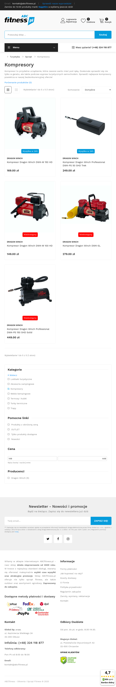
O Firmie (64, 582)
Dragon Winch (15, 158)
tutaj (16, 532)
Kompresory (43, 56)
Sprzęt (28, 56)
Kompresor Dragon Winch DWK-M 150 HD (29, 162)
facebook (58, 539)
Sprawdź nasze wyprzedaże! (56, 3)
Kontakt (64, 601)
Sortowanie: (74, 90)
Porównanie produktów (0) (18, 82)
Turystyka (15, 56)
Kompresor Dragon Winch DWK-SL (82, 245)
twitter (48, 539)
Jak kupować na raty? (71, 573)
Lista (16, 89)
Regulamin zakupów (70, 591)
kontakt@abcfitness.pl (16, 664)
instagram (68, 539)
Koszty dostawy (68, 578)
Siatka (8, 89)
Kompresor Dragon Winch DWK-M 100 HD (30, 245)
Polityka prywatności (71, 587)
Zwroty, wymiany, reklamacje (75, 596)
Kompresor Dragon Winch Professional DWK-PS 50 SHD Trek (84, 164)
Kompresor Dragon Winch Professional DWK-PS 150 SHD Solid (28, 331)
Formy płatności (68, 569)
